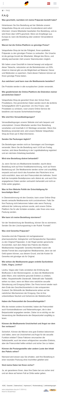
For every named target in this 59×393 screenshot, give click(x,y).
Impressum (27, 385)
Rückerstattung (37, 385)
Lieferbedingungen (50, 385)
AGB (3, 385)
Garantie (9, 385)
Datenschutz (18, 385)
